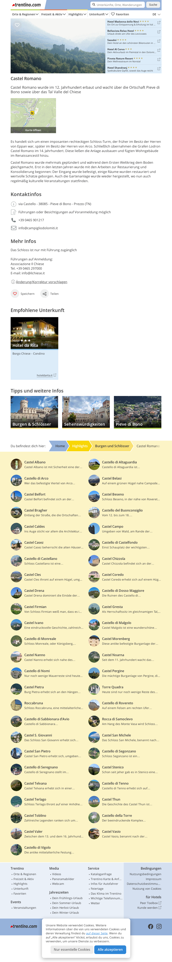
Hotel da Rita (34, 348)
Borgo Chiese (21, 353)
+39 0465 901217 (31, 220)
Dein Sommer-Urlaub (66, 903)
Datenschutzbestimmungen (144, 884)
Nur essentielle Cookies (72, 949)
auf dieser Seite (97, 933)
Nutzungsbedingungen (145, 874)
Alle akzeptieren (110, 949)
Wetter (95, 903)
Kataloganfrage (101, 874)
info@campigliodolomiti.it (38, 228)
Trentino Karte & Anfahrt (107, 879)
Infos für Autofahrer (104, 884)
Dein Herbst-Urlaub (65, 908)
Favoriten (120, 14)
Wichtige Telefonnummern (107, 898)
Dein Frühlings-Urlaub (67, 898)
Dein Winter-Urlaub (65, 912)
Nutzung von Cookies (147, 889)
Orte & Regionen (23, 14)
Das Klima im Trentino (106, 893)
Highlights (76, 14)
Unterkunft (97, 14)
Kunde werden (149, 908)
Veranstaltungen (24, 908)
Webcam (58, 884)
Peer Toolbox (150, 903)
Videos (56, 874)
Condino (39, 353)
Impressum (153, 879)
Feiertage (97, 889)
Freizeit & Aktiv (51, 14)
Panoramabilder (63, 879)
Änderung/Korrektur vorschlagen (39, 282)
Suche (153, 4)
